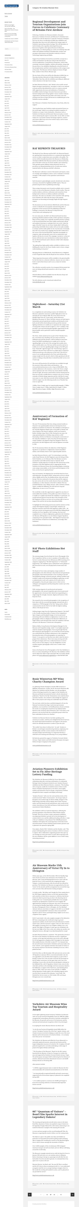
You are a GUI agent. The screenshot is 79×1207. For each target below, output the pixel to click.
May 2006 (7, 601)
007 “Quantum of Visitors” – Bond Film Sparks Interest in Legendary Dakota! (49, 1114)
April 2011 (7, 491)
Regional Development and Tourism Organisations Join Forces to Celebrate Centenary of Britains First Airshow (50, 25)
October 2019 (8, 257)
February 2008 (8, 578)
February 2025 (8, 112)
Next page (72, 1194)
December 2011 (8, 472)
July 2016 (7, 346)
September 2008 (8, 562)
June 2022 (7, 186)
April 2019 (7, 271)
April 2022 (7, 190)
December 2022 (8, 172)
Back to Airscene (8, 13)
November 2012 (8, 447)
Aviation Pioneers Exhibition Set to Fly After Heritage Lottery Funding (50, 771)
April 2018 (7, 298)
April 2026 (7, 80)
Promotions (7, 62)
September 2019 (8, 259)
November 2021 (8, 202)
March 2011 (7, 493)
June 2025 (7, 103)
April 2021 (7, 215)
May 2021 (7, 213)
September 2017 (8, 314)
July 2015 (7, 374)
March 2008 (7, 576)
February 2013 (8, 440)
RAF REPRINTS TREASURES (48, 148)
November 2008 (8, 557)
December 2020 (8, 225)
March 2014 (7, 410)
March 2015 (7, 383)
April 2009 (7, 546)
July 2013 (7, 429)
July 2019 (7, 264)
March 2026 (7, 82)
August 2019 (7, 261)
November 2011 (8, 475)
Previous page (30, 1194)
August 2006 (7, 596)
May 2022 (7, 188)
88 (55, 1194)
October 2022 (8, 176)
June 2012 (7, 459)
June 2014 (7, 404)
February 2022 (8, 195)
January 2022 (8, 197)
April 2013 (7, 436)
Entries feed (7, 614)
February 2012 (8, 468)
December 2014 (8, 390)
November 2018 (8, 282)
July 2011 (7, 484)
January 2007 (8, 592)
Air (59, 133)
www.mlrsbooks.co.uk (38, 282)
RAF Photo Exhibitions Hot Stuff (48, 550)
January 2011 (8, 498)
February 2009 (8, 550)
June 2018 (7, 293)
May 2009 (7, 543)
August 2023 (7, 154)
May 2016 (7, 351)
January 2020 (8, 250)
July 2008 (7, 566)
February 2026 (8, 85)
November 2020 (8, 227)
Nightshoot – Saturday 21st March (48, 305)
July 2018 (7, 291)
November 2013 (8, 420)
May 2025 (7, 105)
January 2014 (8, 415)
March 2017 (7, 328)
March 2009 (7, 548)
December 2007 (8, 580)
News (68, 133)
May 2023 (7, 160)
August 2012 (7, 454)
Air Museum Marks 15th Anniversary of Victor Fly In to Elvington (51, 868)
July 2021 (7, 209)
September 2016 (8, 342)
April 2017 (7, 326)
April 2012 (7, 463)
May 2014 (7, 406)
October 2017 (8, 312)
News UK (7, 60)
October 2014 (8, 394)
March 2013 (7, 438)
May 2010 (7, 516)
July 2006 (7, 599)
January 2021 (8, 222)
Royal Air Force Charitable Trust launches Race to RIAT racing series (11, 35)
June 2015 (7, 376)
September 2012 (8, 452)
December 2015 (8, 362)
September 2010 (8, 507)
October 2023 (8, 149)
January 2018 (8, 305)
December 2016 (8, 335)
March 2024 (7, 137)
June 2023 (7, 158)
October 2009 (8, 532)
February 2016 (8, 358)
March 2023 (7, 165)
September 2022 (8, 179)
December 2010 (8, 500)
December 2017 (8, 307)
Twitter (6, 16)
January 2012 (8, 470)
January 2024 (8, 142)
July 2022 (7, 183)
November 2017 (8, 310)
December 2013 (8, 417)
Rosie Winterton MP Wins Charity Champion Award (48, 680)
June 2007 (7, 585)
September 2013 (8, 424)
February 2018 (8, 303)
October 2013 (8, 422)
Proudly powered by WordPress (39, 1204)
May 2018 (7, 296)
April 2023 (7, 163)
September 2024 (8, 124)
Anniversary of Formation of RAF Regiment (49, 417)
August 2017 (7, 316)
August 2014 (7, 399)
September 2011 (8, 479)
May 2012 (7, 461)
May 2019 (7, 268)
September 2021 (8, 204)
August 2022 (7, 181)
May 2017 (7, 323)
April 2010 (7, 518)
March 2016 (7, 355)
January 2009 (8, 553)
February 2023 (8, 167)
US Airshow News (8, 71)
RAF (67, 290)
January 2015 (8, 388)
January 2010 (8, 525)
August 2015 (7, 371)
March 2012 (7, 465)
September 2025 (8, 96)
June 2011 (7, 486)
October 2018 (8, 284)
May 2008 (7, 571)
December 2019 (8, 252)
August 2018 (7, 289)
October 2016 (8, 339)
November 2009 (8, 530)
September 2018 (8, 287)
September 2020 (8, 232)
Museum (65, 133)
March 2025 (7, 110)
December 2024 (8, 117)
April (61, 133)
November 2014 (8, 392)
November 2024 (8, 119)
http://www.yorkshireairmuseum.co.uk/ (43, 842)
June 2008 (7, 569)
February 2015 (8, 385)
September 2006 (8, 594)
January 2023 (8, 170)
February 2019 (8, 275)
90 (61, 1194)
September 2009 (8, 534)
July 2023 (7, 156)
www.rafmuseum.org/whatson (47, 655)
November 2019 (8, 254)
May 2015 (7, 378)
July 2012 (7, 456)
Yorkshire (34, 134)
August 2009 (7, 537)
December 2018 (8, 280)
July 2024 (7, 128)
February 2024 (8, 140)
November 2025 (8, 92)
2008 (60, 664)
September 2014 (8, 397)
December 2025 (8, 89)
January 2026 (8, 87)
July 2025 (7, 101)
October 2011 (8, 477)
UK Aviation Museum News (10, 67)
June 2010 (7, 514)
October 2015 (8, 367)
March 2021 (7, 218)
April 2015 (7, 381)
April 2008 (7, 573)
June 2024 (7, 131)
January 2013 (8, 443)
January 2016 (8, 360)
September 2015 (8, 369)
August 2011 (7, 482)
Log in (6, 612)
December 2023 (8, 144)
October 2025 (8, 94)
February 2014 (8, 413)
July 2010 (7, 511)
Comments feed (8, 616)
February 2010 (8, 523)
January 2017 (8, 332)
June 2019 (7, 266)
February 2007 (8, 589)
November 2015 (8, 365)
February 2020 (8, 248)
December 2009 (8, 527)
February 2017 (8, 330)
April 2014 (7, 408)
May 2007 (7, 587)
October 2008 (8, 560)
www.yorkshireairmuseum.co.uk (41, 125)
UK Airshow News (8, 65)
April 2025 (7, 108)
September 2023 (8, 151)
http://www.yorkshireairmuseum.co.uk (43, 1175)
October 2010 (8, 504)
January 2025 (8, 115)
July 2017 (7, 319)
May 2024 (7, 133)
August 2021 (7, 206)
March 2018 (7, 300)
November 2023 (8, 147)
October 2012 (8, 449)
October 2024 (8, 121)
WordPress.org (8, 619)
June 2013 (7, 431)
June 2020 (7, 238)
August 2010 (7, 509)
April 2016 (7, 353)
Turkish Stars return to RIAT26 (11, 38)
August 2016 (7, 344)
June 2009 (7, 541)
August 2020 (7, 234)
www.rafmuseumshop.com (44, 276)
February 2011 (8, 495)
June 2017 (7, 321)
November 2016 (8, 337)
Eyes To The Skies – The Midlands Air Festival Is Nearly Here (11, 30)
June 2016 (7, 349)
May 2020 (7, 241)
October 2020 (8, 229)
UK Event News (8, 69)
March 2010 (7, 521)
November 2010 (8, 502)
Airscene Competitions (9, 58)
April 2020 (7, 243)
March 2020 (7, 245)
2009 (57, 133)
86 (47, 1194)
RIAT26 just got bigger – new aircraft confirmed (10, 25)
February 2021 (8, 220)
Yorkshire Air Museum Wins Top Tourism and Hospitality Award (49, 1006)
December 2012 (8, 445)
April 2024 (7, 135)
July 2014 (7, 401)
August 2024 (7, 126)
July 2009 (7, 539)
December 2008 (8, 555)
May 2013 (7, 433)
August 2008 (7, 564)
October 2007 (8, 582)
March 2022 (7, 193)
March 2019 (7, 273)
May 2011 (7, 488)
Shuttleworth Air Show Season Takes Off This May (11, 41)
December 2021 (8, 199)
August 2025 (7, 98)
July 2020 (7, 236)
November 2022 (8, 174)
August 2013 (7, 426)
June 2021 (7, 211)
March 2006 (7, 603)
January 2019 (8, 277)
